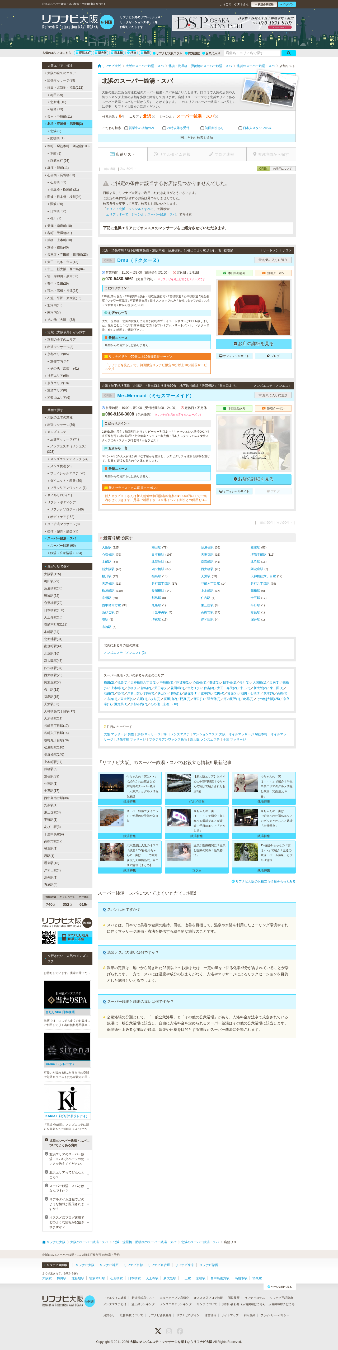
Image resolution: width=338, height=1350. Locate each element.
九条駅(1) (51, 805)
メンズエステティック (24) (68, 459)
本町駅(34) (51, 632)
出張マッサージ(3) (59, 347)
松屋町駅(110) (54, 747)
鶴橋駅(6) (51, 769)
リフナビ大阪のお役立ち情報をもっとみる (264, 881)
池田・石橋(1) (251, 693)
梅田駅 (156, 547)
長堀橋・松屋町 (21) (63, 190)
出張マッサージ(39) (60, 80)
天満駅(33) (51, 704)
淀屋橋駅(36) (53, 588)
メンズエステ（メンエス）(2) (125, 653)
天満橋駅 (108, 583)
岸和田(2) (134, 693)
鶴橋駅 (255, 591)
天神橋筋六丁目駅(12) (59, 711)
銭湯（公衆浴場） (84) (65, 553)
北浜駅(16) (51, 653)
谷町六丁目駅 (210, 583)
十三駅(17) (51, 791)
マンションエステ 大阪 (209, 734)
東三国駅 (207, 605)
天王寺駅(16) (53, 617)
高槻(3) (282, 693)
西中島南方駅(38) (56, 798)
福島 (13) (55, 109)
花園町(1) (177, 688)
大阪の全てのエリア (60, 73)
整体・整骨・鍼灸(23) (61, 531)
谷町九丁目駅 (260, 583)
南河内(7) (53, 312)
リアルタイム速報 (114, 1297)
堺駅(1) (49, 856)
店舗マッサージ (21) (63, 439)
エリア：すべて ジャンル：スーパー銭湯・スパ (141, 214)
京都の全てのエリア (60, 339)
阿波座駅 (257, 569)
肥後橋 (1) (56, 138)
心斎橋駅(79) (53, 603)
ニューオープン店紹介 (174, 1297)
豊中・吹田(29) (57, 283)
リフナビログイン (188, 1315)
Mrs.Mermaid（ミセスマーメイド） (148, 395)
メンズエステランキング (176, 1304)
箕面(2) (232, 693)
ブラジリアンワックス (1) (67, 488)
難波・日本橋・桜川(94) (62, 197)
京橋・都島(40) (57, 247)
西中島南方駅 (111, 605)
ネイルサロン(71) (58, 495)
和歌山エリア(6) (57, 397)
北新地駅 (158, 562)
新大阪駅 (108, 569)
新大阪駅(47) (53, 660)
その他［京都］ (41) (63, 368)
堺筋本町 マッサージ (131, 739)
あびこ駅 (108, 612)
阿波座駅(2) (52, 682)
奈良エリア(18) (57, 383)
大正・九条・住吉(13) (61, 262)
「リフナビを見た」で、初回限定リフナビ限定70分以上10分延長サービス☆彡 (156, 367)
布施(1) (112, 699)
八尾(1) (142, 699)
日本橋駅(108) (54, 610)
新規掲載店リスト (143, 1297)
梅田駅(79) (51, 581)
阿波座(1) (183, 682)
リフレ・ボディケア (60, 502)
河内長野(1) (231, 699)
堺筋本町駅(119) (55, 624)
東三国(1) (276, 688)
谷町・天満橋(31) (58, 233)
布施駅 (106, 627)
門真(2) (185, 699)
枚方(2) (155, 699)
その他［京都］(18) (164, 704)
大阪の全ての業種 (59, 417)
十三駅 (255, 598)
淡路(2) (109, 693)
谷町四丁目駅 (161, 583)
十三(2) (245, 688)
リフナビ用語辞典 (281, 1297)
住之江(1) (194, 688)
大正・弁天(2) (227, 688)
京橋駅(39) (51, 776)
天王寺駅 (207, 554)
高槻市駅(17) (53, 841)
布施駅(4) (51, 884)
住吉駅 (205, 598)
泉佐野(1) (191, 693)
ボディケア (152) (61, 517)
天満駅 (205, 576)
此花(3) (248, 699)
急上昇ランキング (143, 1304)
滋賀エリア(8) (56, 390)
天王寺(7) (161, 688)
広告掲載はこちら (254, 1304)
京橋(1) (132, 688)
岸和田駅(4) (52, 870)
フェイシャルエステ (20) (66, 473)
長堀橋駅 (158, 591)
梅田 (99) (55, 95)
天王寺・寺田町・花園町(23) (66, 254)
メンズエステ (55, 432)
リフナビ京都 (133, 1265)
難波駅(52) (51, 596)
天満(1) (274, 682)
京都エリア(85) (56, 354)
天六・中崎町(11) (58, 116)
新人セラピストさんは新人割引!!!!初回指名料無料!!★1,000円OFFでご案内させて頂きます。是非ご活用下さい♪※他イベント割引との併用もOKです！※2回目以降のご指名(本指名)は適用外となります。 (156, 498)
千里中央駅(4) (54, 834)
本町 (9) (54, 153)
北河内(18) (54, 305)
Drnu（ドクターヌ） (132, 260)
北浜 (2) (54, 131)
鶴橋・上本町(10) (58, 240)
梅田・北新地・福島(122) (63, 87)
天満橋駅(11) (53, 718)
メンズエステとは (114, 1304)
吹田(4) (219, 693)
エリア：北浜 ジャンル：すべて (130, 209)
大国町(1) (259, 682)
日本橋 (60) (57, 211)
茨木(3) (269, 693)
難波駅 (255, 547)
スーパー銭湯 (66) (62, 545)
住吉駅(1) (51, 783)
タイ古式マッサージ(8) (62, 524)
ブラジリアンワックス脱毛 (168, 739)
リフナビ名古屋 (159, 1265)
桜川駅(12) (51, 689)
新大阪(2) (260, 688)
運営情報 (210, 1315)
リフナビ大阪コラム (167, 53)
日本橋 (117, 52)
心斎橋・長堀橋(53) (59, 175)
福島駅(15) (51, 697)
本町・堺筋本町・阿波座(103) (67, 146)
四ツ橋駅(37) (53, 668)
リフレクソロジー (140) (66, 509)
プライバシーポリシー (274, 1315)
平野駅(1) (51, 820)
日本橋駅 (158, 554)
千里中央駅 (159, 612)
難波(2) (214, 682)
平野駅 (255, 605)
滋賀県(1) (121, 704)
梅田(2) (109, 682)
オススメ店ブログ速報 (208, 1297)
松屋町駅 (108, 591)
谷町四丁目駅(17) (56, 726)
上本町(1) (117, 688)
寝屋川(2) (170, 699)
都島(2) (146, 688)
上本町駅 (207, 591)
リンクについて (207, 1304)
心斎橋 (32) (57, 182)
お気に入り (211, 53)
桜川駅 (106, 576)
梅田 (145, 52)
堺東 (131, 52)
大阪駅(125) (52, 574)
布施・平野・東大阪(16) (63, 298)
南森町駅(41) (53, 646)
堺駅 (105, 619)
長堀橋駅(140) (54, 754)
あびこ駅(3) (52, 827)
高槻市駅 (207, 612)
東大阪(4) (127, 699)
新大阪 (101, 52)
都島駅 (156, 598)
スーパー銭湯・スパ (60, 538)
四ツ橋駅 (158, 569)
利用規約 (249, 1315)
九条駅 (156, 605)
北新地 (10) (57, 102)
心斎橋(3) (199, 682)
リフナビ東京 (184, 1265)
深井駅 (255, 619)
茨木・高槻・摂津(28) (61, 291)
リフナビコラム (255, 1297)
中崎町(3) (166, 682)
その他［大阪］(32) (60, 320)
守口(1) (199, 699)
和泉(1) (176, 693)
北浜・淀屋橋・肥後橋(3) (63, 124)
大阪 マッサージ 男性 (119, 734)
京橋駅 (106, 598)
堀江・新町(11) (57, 168)
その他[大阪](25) (268, 699)
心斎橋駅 (108, 554)
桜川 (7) (54, 218)
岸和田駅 (207, 619)
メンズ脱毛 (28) (60, 466)
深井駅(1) (51, 877)
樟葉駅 (255, 612)
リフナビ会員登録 (159, 1315)
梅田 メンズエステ (176, 734)
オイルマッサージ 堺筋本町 (248, 734)
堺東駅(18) (51, 863)
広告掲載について (131, 1315)
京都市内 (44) (58, 361)
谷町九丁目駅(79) (56, 740)
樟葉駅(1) (51, 848)
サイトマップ (230, 1315)
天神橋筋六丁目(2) (143, 682)
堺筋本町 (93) (58, 161)
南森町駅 (207, 562)
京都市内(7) (138, 704)
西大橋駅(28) (53, 675)
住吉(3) (209, 688)
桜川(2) (244, 682)
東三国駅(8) (52, 812)
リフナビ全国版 (55, 1265)
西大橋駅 (207, 569)
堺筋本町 (83, 52)
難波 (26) (55, 204)
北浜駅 (255, 562)
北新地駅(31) (53, 639)
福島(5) (122, 682)
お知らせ (109, 1315)
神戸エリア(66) (57, 376)
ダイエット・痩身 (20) (65, 481)
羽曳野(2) (213, 699)
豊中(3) (206, 693)
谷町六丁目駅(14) (56, 733)
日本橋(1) (229, 682)
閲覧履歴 (192, 53)
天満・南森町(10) (58, 226)
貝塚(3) (149, 693)
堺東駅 (156, 619)
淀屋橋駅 (207, 547)
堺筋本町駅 (258, 554)
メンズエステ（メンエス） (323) (67, 449)
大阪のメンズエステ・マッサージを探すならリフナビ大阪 (171, 1342)
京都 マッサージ (148, 734)
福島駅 (156, 576)
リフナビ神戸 (109, 1265)
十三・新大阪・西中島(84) (65, 269)
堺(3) (120, 693)
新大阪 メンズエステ (204, 739)
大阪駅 (106, 547)
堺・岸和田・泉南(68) (61, 276)
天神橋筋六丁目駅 (263, 576)
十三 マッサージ (234, 739)
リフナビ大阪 (85, 1265)
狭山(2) (162, 693)
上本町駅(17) (53, 762)
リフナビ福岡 (208, 1265)
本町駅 (106, 562)
